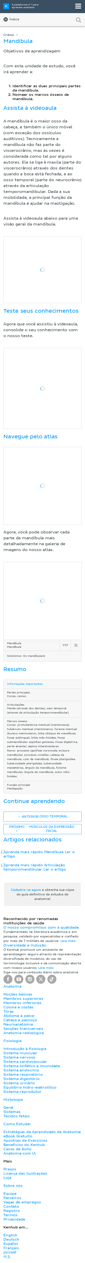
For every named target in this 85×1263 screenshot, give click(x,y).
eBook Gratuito (17, 1136)
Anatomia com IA (19, 1153)
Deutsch (11, 1239)
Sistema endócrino (21, 1070)
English (10, 1235)
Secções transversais (23, 1029)
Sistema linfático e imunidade (31, 1066)
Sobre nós (13, 1186)
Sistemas (12, 1112)
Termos (10, 1215)
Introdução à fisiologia (24, 1049)
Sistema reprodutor (22, 1092)
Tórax (8, 1011)
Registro (11, 1211)
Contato (11, 1206)
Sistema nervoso (19, 1057)
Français (11, 1248)
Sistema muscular (20, 1053)
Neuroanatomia (18, 1024)
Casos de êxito (17, 1149)
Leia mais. (68, 941)
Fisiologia (12, 1041)
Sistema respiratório (23, 1074)
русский (9, 1252)
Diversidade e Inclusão (24, 945)
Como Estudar (17, 1124)
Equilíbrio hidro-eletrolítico (29, 1087)
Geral (8, 1107)
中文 (7, 1257)
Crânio (8, 35)
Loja (7, 1178)
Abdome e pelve (18, 1016)
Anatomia (12, 986)
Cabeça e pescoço (20, 1020)
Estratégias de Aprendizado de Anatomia (42, 1132)
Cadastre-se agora (26, 890)
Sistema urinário (19, 1083)
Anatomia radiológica (23, 1033)
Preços (9, 1169)
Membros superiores (23, 998)
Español (10, 1244)
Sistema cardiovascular (25, 1061)
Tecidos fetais (16, 1116)
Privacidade (14, 1219)
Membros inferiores (22, 1003)
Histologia (13, 1099)
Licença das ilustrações (25, 1173)
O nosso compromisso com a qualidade (41, 927)
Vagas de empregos (22, 1202)
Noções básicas (17, 994)
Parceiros (12, 1198)
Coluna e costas (18, 1007)
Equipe (10, 1193)
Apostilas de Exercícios (25, 1140)
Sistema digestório (21, 1079)
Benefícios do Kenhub (24, 1145)
